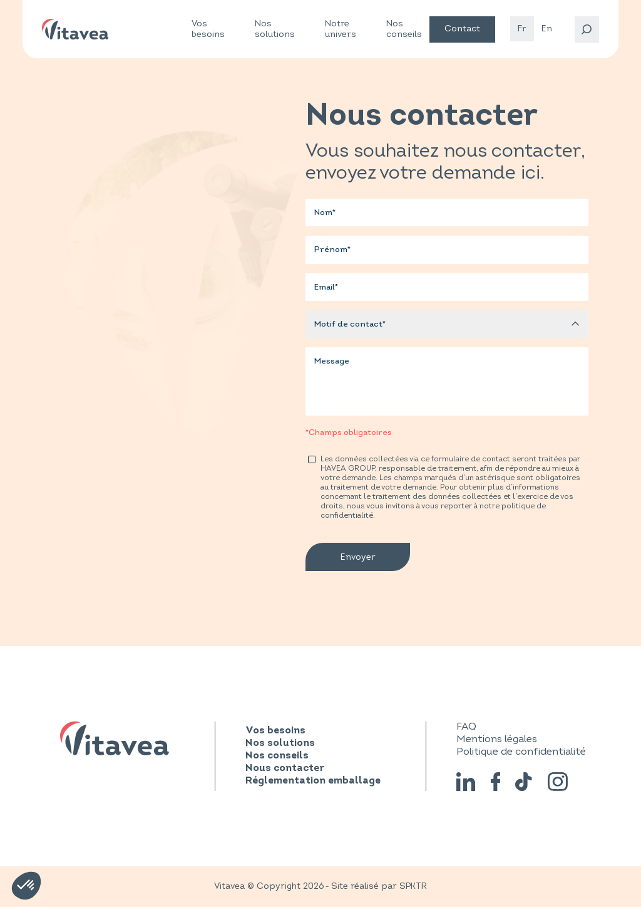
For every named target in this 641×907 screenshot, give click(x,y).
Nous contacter (284, 768)
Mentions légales (496, 739)
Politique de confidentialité (521, 751)
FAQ (466, 726)
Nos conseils (404, 28)
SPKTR (413, 886)
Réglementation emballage (313, 781)
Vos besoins (208, 29)
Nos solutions (275, 29)
